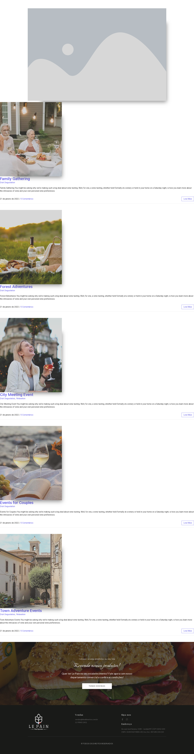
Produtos (137, 4)
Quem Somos (123, 4)
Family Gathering (15, 178)
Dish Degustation (7, 182)
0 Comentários (27, 199)
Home (110, 4)
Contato (162, 4)
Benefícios (149, 4)
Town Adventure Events (21, 610)
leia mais (187, 199)
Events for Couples (16, 502)
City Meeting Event (16, 394)
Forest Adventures (16, 286)
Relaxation (20, 398)
